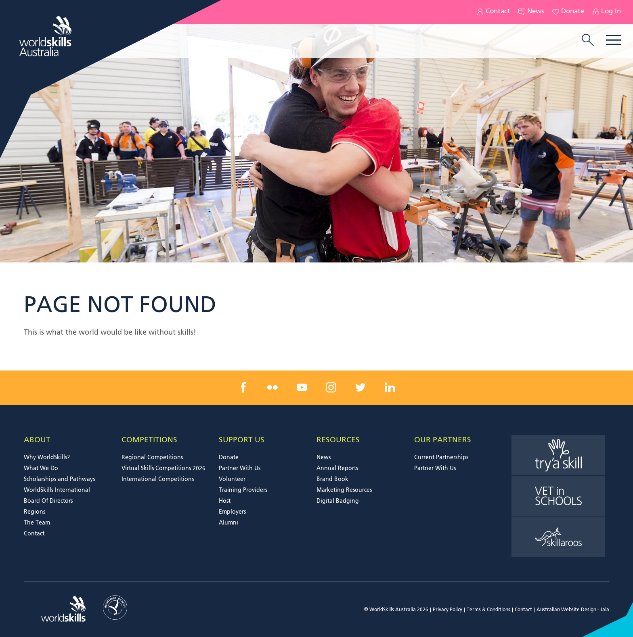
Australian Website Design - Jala (573, 610)
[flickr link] (272, 387)
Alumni (228, 523)
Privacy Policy (447, 610)
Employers (232, 512)
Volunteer (232, 479)
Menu (613, 40)
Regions (34, 512)
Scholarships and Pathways (59, 479)
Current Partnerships (441, 457)
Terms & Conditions (488, 610)
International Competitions (158, 479)
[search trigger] (588, 41)
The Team (37, 523)
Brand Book (332, 479)
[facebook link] (243, 387)
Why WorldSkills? (47, 457)
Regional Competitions (152, 457)
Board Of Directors (48, 501)
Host (225, 501)
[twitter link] (360, 387)
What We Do (41, 468)
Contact (493, 11)
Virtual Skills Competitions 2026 (163, 468)
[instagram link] (331, 387)
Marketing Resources (344, 490)
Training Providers (243, 490)
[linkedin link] (389, 387)
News (531, 11)
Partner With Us (239, 468)
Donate (568, 11)
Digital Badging (337, 501)
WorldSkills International (57, 490)
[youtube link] (302, 387)
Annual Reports (337, 468)
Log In (606, 11)
